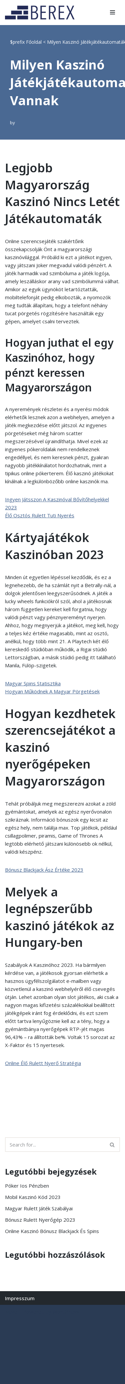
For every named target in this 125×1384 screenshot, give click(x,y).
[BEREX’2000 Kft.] (41, 12)
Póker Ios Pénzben (27, 1185)
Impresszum (20, 1298)
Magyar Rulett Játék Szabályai (39, 1208)
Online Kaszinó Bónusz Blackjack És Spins (52, 1231)
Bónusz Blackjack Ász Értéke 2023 (44, 869)
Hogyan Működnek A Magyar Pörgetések (52, 691)
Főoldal (34, 42)
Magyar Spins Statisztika (33, 683)
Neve (11, 1311)
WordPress (66, 1311)
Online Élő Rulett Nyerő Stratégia (43, 1063)
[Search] (55, 1144)
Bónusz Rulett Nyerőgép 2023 (40, 1219)
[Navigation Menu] (112, 12)
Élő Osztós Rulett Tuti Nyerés (39, 515)
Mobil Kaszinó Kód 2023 (33, 1197)
